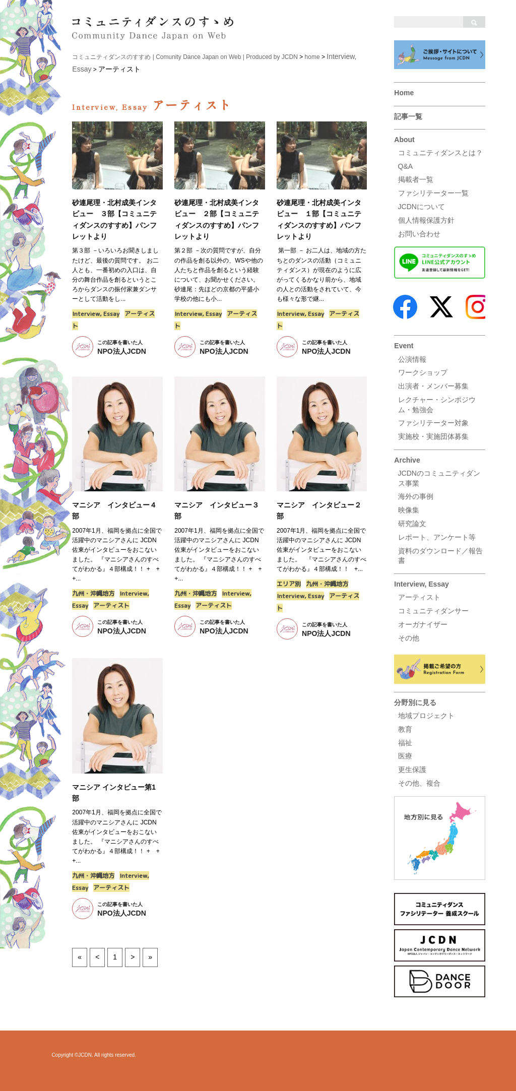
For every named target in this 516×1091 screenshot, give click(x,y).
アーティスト (419, 597)
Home (404, 93)
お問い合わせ (419, 234)
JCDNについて (421, 207)
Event (403, 346)
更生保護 (412, 769)
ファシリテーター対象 (433, 423)
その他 (408, 638)
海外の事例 (415, 496)
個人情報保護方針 (426, 220)
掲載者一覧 (415, 179)
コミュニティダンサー (433, 611)
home (312, 56)
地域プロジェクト (426, 716)
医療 (405, 756)
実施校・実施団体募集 (433, 436)
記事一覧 (408, 116)
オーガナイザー (422, 624)
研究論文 (412, 524)
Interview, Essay (421, 584)
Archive (407, 460)
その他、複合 (419, 783)
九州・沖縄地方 (93, 593)
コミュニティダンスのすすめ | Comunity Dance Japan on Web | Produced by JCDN (185, 56)
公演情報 (412, 359)
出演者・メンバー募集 (433, 386)
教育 (405, 729)
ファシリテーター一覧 (433, 193)
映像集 (408, 510)
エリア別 (289, 584)
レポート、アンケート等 (437, 537)
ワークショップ (422, 372)
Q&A (405, 166)
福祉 (405, 743)
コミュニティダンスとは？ (440, 153)
